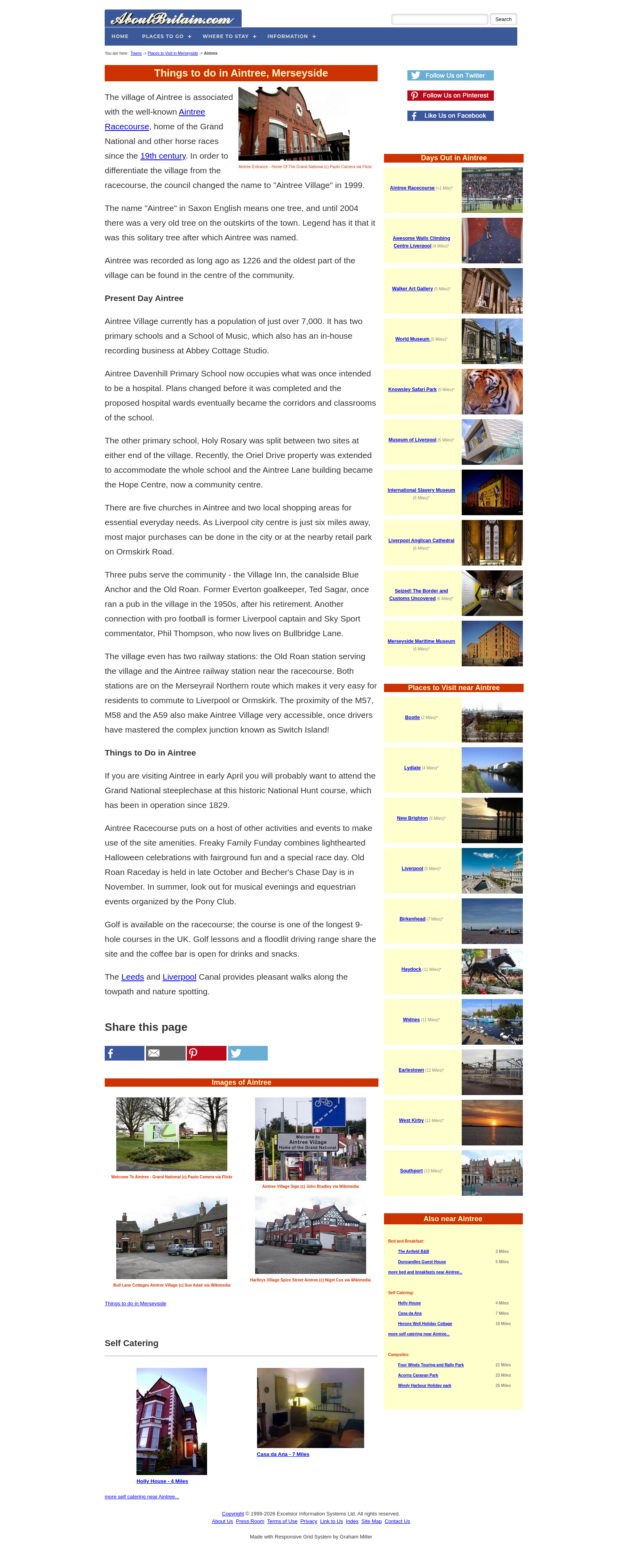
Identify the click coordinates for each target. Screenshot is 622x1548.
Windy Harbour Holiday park (424, 1385)
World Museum (413, 339)
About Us (222, 1521)
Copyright (233, 1514)
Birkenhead (412, 919)
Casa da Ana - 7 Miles (310, 1412)
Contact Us (397, 1521)
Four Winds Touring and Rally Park (431, 1365)
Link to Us (331, 1521)
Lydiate (412, 768)
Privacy (308, 1521)
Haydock (411, 969)
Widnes (411, 1019)
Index (352, 1521)
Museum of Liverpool (413, 440)
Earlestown (411, 1070)
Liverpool (179, 976)
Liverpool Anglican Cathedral (421, 540)
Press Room (250, 1521)
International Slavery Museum (421, 490)
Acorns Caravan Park (418, 1375)
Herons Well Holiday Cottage (425, 1324)
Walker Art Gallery (412, 289)
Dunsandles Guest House (422, 1262)
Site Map (371, 1521)
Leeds (132, 976)
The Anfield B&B (413, 1251)
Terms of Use (282, 1521)
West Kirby (411, 1120)
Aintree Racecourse (412, 188)
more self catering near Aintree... (142, 1497)
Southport (411, 1171)
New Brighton (412, 818)
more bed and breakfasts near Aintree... (425, 1272)
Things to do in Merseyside (135, 1303)
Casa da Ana (410, 1313)
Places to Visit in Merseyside (173, 53)
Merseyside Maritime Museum (421, 641)
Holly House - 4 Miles (171, 1426)
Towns (136, 53)
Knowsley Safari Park (412, 389)
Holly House (409, 1303)
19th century (163, 155)
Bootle (412, 717)
